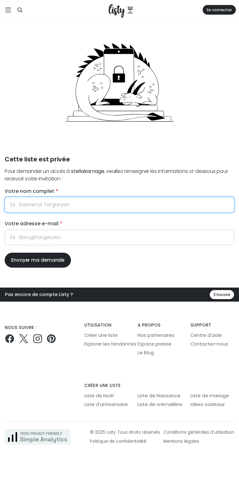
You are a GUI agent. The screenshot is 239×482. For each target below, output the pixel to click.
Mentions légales (181, 441)
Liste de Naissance (159, 396)
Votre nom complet (29, 191)
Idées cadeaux (207, 404)
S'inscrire (221, 294)
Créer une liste (101, 335)
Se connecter (219, 9)
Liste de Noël (99, 396)
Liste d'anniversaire (106, 404)
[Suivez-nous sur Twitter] (24, 339)
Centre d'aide (206, 335)
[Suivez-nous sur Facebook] (10, 339)
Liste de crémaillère (159, 404)
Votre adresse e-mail (32, 223)
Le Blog (146, 353)
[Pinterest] (51, 339)
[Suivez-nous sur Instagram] (38, 339)
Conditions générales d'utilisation (198, 432)
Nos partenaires (156, 335)
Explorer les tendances (106, 344)
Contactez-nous (209, 344)
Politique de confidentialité (118, 441)
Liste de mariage (209, 396)
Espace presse (154, 344)
